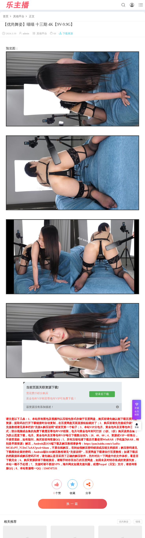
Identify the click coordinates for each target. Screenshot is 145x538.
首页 (5, 16)
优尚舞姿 (123, 521)
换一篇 (72, 503)
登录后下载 (102, 394)
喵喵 (138, 521)
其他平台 (18, 16)
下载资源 (66, 33)
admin (26, 33)
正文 (31, 16)
